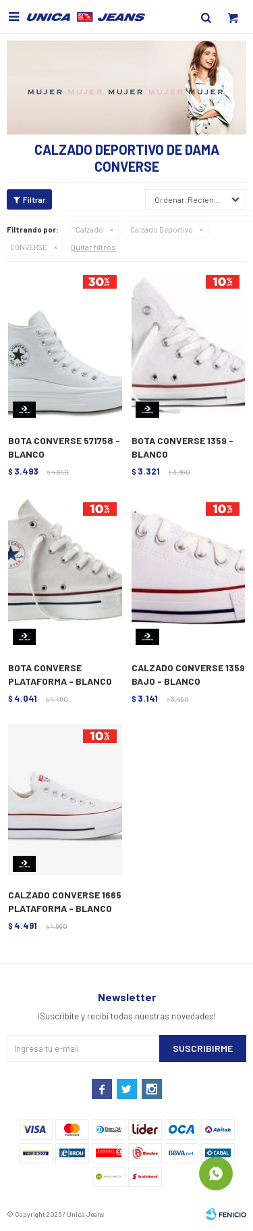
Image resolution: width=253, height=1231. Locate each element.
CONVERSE (28, 247)
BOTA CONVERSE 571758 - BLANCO (64, 447)
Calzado (89, 229)
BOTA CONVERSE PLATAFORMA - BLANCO (60, 674)
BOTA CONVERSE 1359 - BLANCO (182, 447)
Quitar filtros (93, 246)
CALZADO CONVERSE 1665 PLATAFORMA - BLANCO (64, 901)
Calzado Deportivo (161, 229)
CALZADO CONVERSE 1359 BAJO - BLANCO (188, 674)
